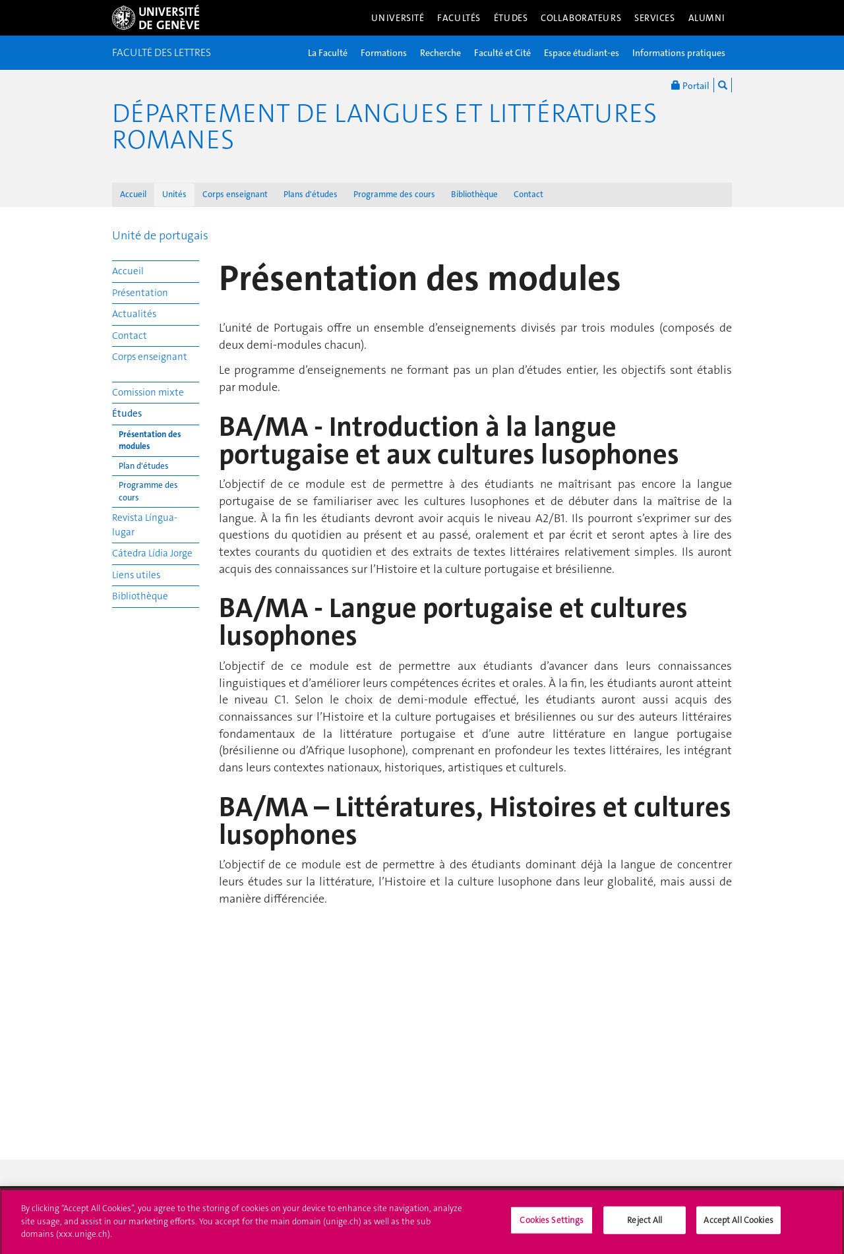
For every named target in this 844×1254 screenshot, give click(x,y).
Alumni (706, 18)
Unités (174, 194)
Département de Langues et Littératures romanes (384, 126)
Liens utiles (136, 575)
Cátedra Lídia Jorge (152, 553)
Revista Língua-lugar (144, 524)
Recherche (440, 53)
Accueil (133, 194)
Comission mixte (148, 392)
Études (511, 18)
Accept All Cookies (738, 1225)
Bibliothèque (474, 194)
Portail (690, 85)
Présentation (140, 292)
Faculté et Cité (502, 53)
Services (654, 18)
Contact (528, 194)
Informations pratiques (678, 53)
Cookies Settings (552, 1225)
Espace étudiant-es (581, 53)
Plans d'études (311, 194)
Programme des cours (394, 194)
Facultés (459, 18)
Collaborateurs (581, 18)
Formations (384, 53)
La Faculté (327, 53)
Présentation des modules (150, 440)
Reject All (644, 1225)
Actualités (134, 313)
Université (398, 18)
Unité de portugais (160, 235)
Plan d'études (144, 465)
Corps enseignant (235, 194)
